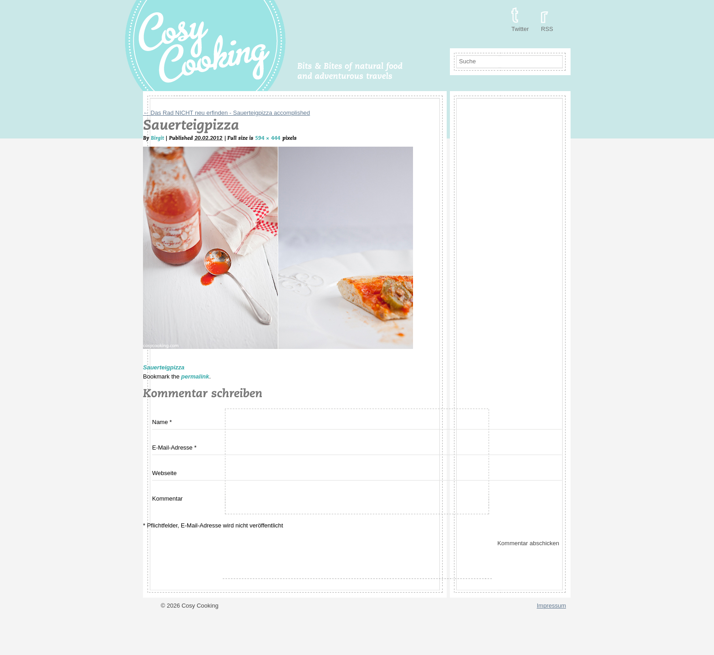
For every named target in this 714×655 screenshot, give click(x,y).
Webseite (164, 473)
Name (160, 422)
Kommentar (167, 498)
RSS (547, 29)
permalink (195, 376)
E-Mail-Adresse (172, 447)
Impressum (551, 605)
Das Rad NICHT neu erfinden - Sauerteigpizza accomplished (226, 112)
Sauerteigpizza (163, 367)
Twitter (520, 29)
